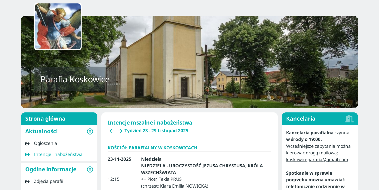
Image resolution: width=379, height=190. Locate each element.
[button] (59, 131)
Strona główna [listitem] (59, 118)
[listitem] (59, 143)
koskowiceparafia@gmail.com (317, 159)
